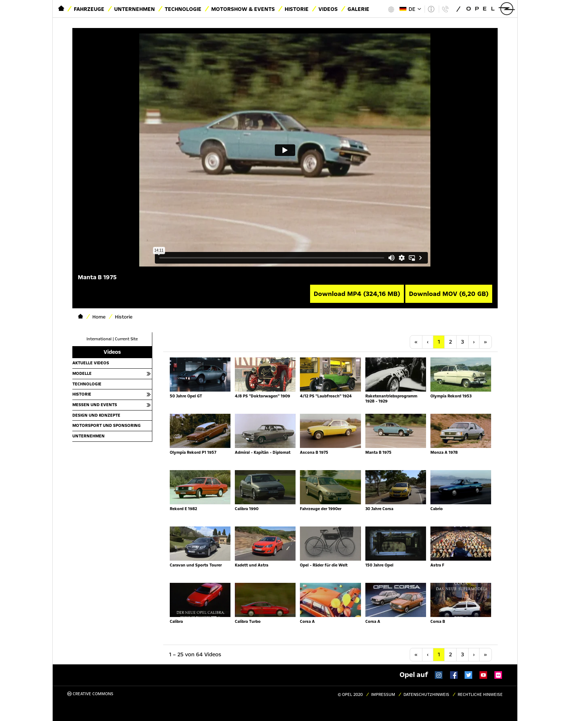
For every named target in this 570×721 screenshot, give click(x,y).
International (99, 339)
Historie (297, 9)
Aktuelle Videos (90, 363)
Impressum (383, 694)
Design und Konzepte (96, 415)
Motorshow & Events (243, 9)
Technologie (183, 9)
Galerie (358, 9)
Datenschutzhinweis (426, 694)
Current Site (126, 339)
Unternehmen (134, 9)
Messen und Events (94, 405)
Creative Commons (90, 694)
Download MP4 (357, 293)
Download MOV (449, 293)
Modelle (82, 373)
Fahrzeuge (89, 9)
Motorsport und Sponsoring (106, 425)
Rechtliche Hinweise (480, 694)
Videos (328, 9)
